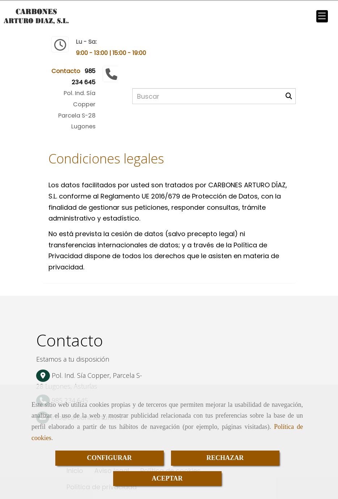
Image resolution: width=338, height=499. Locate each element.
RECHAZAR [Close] (225, 457)
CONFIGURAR (109, 457)
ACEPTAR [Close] (167, 478)
